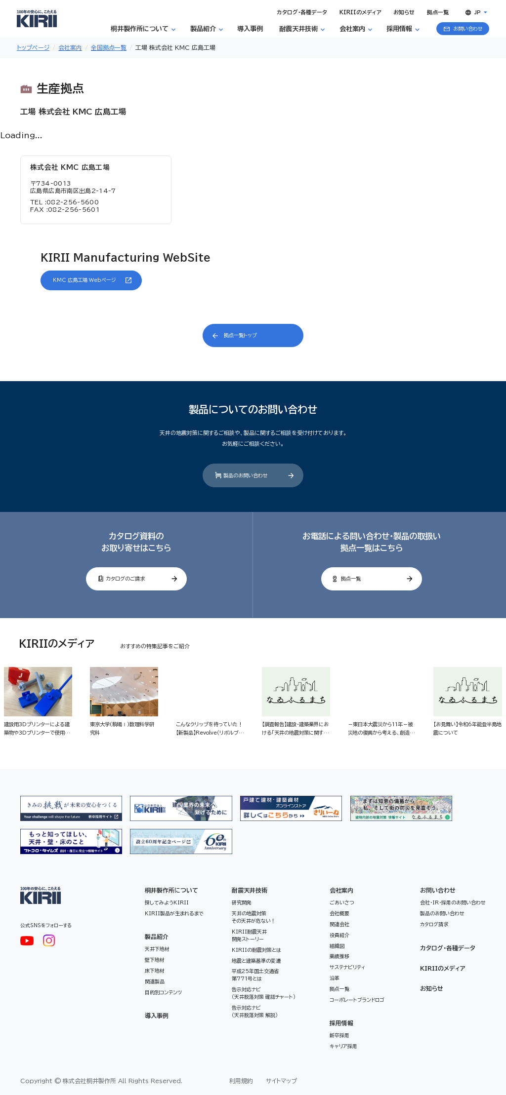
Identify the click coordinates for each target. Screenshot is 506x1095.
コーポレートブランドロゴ (357, 999)
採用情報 (341, 1023)
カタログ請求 (434, 924)
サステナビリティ (347, 967)
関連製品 (155, 981)
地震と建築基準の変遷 (256, 960)
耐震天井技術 (249, 890)
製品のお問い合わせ (442, 913)
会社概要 (339, 913)
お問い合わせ (438, 890)
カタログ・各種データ (447, 948)
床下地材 (155, 970)
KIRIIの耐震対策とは (256, 949)
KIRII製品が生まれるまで (174, 913)
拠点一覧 (339, 988)
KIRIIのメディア (442, 968)
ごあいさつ (342, 902)
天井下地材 (157, 948)
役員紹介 (339, 935)
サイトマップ (281, 1081)
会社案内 (341, 890)
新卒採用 (339, 1035)
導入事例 (157, 1015)
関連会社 (339, 924)
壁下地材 (155, 959)
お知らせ (431, 988)
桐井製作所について (171, 890)
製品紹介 (157, 936)
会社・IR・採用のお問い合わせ (453, 902)
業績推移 (339, 956)
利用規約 (241, 1081)
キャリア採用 (343, 1046)
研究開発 (242, 902)
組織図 (337, 945)
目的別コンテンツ (163, 992)
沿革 (334, 978)
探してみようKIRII (167, 902)
